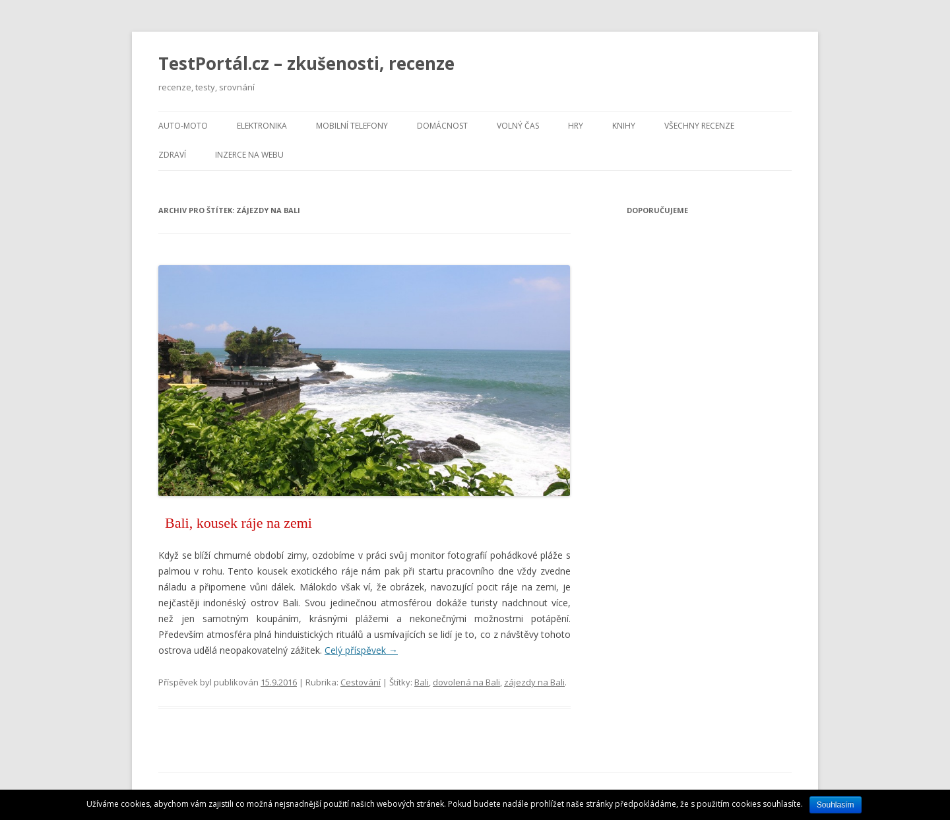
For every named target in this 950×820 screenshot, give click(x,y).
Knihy (623, 125)
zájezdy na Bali (534, 682)
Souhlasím (835, 804)
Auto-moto (183, 125)
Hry (575, 125)
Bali (421, 682)
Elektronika (262, 125)
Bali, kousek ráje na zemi (238, 523)
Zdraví (172, 154)
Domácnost (442, 125)
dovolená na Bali (466, 682)
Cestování (360, 682)
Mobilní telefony (352, 125)
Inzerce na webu (249, 154)
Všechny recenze (699, 125)
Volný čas (518, 125)
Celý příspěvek (361, 650)
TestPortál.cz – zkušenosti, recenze (306, 63)
